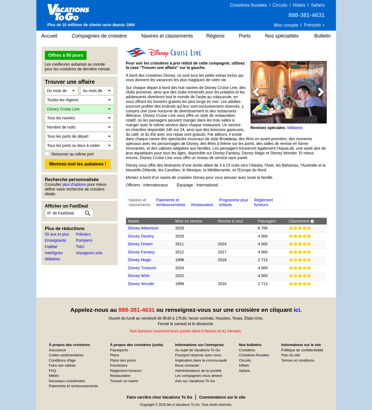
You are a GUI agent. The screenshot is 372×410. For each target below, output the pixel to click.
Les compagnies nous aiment (198, 376)
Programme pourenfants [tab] (233, 202)
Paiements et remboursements (73, 386)
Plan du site (290, 355)
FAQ (52, 371)
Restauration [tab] (202, 202)
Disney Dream (140, 244)
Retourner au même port (73, 154)
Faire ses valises (62, 365)
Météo (54, 376)
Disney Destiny (141, 236)
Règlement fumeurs (125, 371)
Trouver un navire (124, 381)
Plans (114, 355)
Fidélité (51, 246)
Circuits (280, 5)
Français (313, 25)
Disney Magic (139, 260)
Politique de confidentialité (302, 350)
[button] (256, 92)
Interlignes (54, 253)
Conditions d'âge (62, 360)
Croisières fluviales (248, 5)
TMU (80, 246)
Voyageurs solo (89, 253)
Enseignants (55, 240)
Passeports (119, 350)
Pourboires (119, 365)
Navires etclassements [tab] (139, 202)
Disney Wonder (141, 283)
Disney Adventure (143, 228)
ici (297, 310)
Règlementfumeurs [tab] (263, 202)
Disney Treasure (142, 268)
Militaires (52, 259)
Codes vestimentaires (66, 355)
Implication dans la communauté (201, 360)
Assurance (57, 350)
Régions (215, 36)
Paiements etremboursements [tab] (170, 202)
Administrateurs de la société (198, 371)
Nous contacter (187, 365)
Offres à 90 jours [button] (65, 55)
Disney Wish (139, 275)
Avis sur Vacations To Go (195, 381)
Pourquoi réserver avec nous (198, 355)
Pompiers (84, 240)
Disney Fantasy (141, 252)
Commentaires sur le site (222, 397)
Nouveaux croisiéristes (67, 381)
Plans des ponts (123, 360)
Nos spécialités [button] (282, 36)
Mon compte (286, 25)
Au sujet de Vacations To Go (197, 350)
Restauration (120, 376)
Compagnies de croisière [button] (99, 36)
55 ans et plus (57, 234)
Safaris (318, 5)
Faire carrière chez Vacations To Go (159, 397)
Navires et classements (167, 36)
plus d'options (74, 184)
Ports (245, 36)
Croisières (247, 350)
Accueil (49, 36)
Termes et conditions (297, 360)
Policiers (83, 234)
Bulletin (322, 36)
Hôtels (299, 5)
